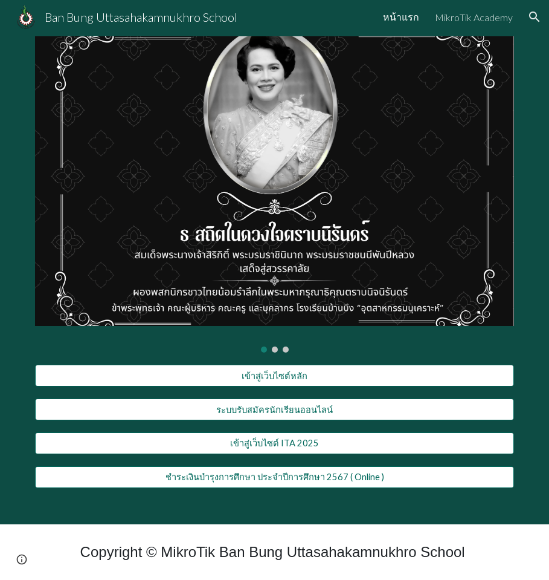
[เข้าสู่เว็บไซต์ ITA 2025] (274, 443)
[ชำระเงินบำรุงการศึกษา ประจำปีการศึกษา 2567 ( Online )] (274, 477)
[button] (534, 16)
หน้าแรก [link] (401, 16)
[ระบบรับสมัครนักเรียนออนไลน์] (274, 409)
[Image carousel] (274, 194)
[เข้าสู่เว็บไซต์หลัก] (274, 375)
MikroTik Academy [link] (474, 17)
